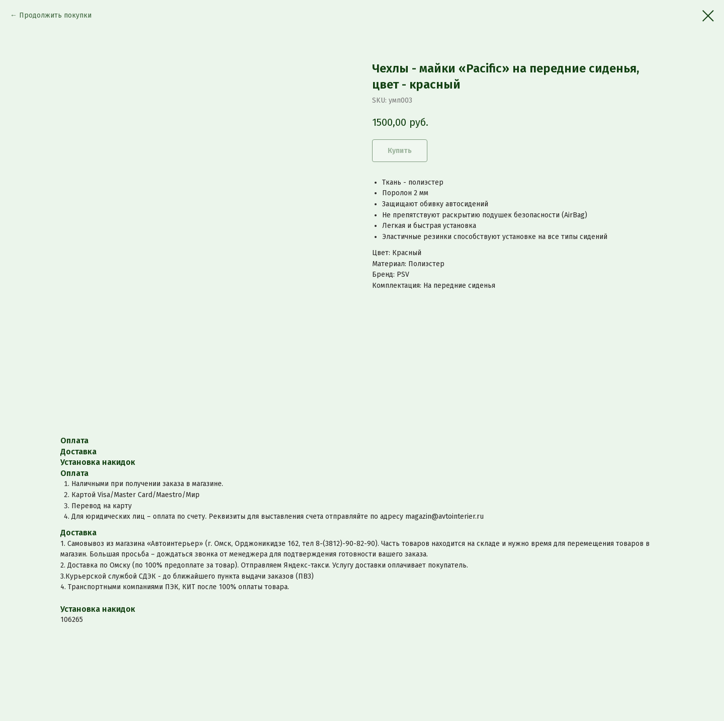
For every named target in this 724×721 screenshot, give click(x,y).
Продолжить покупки (55, 15)
